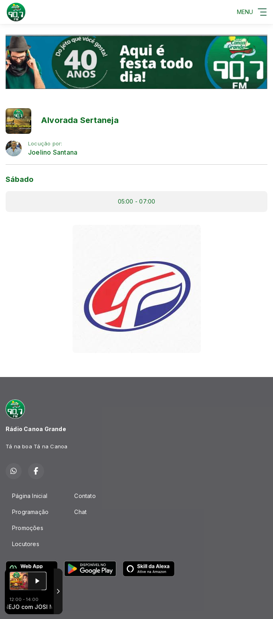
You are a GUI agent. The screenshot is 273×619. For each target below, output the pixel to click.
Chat (80, 511)
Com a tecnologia (33, 604)
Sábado (19, 179)
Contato (84, 495)
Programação (30, 511)
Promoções (27, 527)
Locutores (25, 543)
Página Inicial (29, 495)
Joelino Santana (52, 152)
